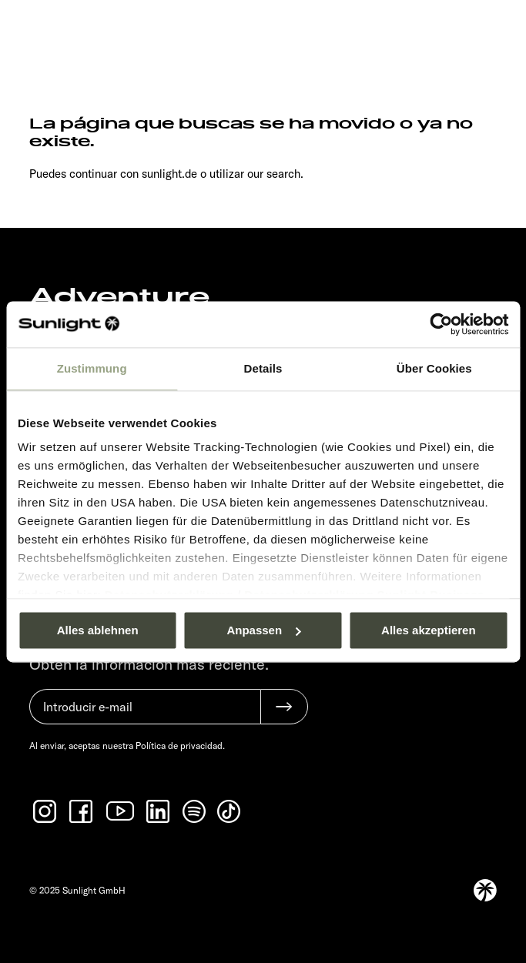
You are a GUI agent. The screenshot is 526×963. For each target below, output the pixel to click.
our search (273, 173)
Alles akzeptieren (428, 630)
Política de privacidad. (180, 745)
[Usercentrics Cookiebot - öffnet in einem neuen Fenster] (441, 324)
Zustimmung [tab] (92, 368)
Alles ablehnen (98, 630)
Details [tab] (263, 368)
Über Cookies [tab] (434, 368)
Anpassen (263, 630)
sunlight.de (169, 173)
